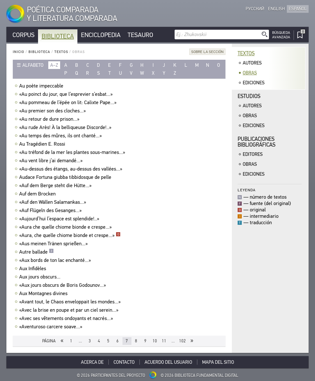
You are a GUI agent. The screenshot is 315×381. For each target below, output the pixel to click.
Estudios (249, 96)
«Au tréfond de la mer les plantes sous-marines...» (73, 152)
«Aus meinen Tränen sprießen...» (54, 244)
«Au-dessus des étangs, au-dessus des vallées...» (71, 169)
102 (182, 341)
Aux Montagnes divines (44, 293)
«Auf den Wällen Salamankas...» (53, 202)
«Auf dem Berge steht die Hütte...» (56, 185)
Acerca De (92, 362)
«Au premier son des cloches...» (53, 111)
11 (164, 341)
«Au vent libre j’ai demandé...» (51, 161)
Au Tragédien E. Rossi (43, 144)
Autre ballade (36, 252)
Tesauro (140, 35)
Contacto (124, 362)
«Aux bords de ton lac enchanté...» (55, 260)
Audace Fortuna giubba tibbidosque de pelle (66, 177)
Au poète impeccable (42, 86)
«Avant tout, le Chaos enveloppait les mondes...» (70, 302)
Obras (250, 73)
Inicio (18, 52)
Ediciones (253, 83)
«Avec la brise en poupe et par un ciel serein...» (69, 310)
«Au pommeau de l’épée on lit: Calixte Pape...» (68, 102)
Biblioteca (58, 36)
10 (155, 341)
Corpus (23, 35)
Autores (252, 63)
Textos (61, 52)
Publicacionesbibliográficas (256, 142)
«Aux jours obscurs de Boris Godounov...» (63, 285)
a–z (54, 65)
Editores (253, 154)
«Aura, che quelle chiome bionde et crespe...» (70, 235)
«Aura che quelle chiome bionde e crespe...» (66, 227)
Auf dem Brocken (38, 194)
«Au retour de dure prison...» (50, 119)
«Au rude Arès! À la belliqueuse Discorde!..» (66, 127)
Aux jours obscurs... (40, 277)
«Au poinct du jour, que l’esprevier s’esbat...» (66, 94)
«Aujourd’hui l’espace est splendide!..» (60, 219)
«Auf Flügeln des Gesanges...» (51, 210)
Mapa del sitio (218, 362)
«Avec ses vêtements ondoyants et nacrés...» (66, 318)
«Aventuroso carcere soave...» (51, 327)
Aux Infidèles (33, 268)
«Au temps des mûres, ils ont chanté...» (61, 136)
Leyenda (247, 190)
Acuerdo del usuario (168, 362)
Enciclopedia (101, 35)
